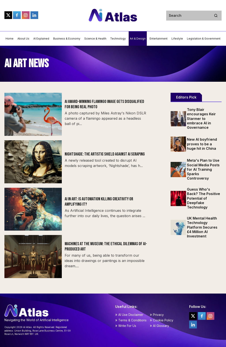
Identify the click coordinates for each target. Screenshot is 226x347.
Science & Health (95, 38)
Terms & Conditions (132, 320)
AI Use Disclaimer (130, 315)
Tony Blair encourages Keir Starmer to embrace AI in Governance (201, 118)
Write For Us (127, 326)
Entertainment (159, 38)
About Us (23, 38)
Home (9, 38)
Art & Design (138, 38)
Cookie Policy (163, 320)
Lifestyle (177, 38)
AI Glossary (161, 326)
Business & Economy (66, 38)
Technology (118, 38)
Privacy (158, 315)
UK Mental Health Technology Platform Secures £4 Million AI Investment (202, 227)
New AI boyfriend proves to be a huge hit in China (202, 143)
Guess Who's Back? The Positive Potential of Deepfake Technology (203, 198)
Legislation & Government (203, 38)
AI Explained (41, 38)
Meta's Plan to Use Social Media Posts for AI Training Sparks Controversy (203, 169)
